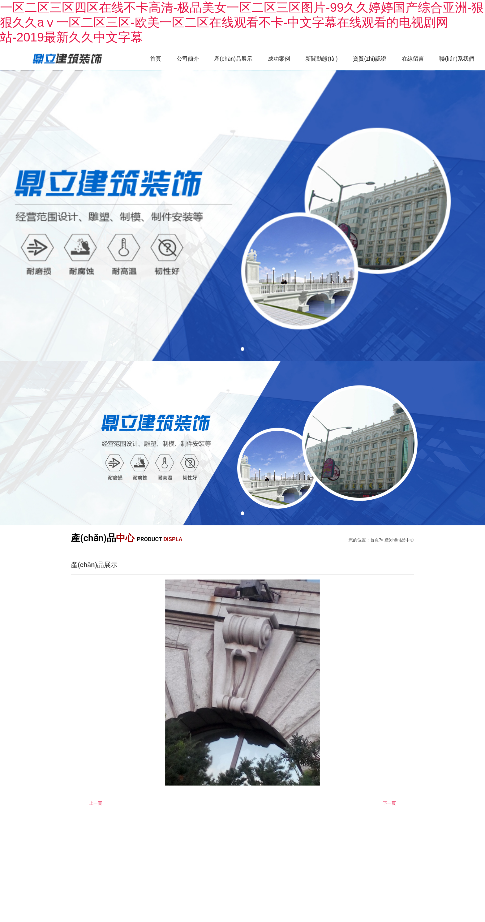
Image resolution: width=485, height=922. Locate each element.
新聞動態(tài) (321, 58)
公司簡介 (187, 58)
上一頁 (95, 803)
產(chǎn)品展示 (232, 58)
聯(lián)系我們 (456, 58)
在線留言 (412, 58)
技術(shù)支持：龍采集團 (99, 877)
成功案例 (278, 58)
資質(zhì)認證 (369, 58)
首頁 (154, 58)
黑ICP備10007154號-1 (175, 877)
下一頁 (389, 803)
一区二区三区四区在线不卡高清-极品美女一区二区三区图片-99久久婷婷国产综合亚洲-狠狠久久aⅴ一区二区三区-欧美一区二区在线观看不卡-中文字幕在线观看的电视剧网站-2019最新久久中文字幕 (242, 22)
